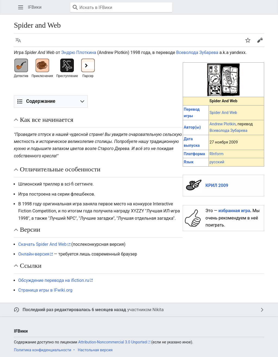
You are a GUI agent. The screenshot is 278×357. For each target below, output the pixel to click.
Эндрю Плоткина (78, 52)
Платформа (194, 154)
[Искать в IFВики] (121, 7)
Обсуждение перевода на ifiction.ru (53, 280)
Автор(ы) (192, 127)
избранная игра (234, 210)
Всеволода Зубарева (197, 52)
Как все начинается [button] (46, 119)
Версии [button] (30, 229)
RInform (216, 154)
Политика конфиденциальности (42, 350)
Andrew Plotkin (223, 124)
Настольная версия (95, 350)
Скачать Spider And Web (42, 244)
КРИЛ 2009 (217, 185)
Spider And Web (223, 112)
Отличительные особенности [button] (60, 169)
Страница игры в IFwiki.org (45, 290)
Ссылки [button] (31, 265)
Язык (189, 162)
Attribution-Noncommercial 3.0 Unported (112, 342)
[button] (21, 7)
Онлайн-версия (33, 254)
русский (217, 162)
